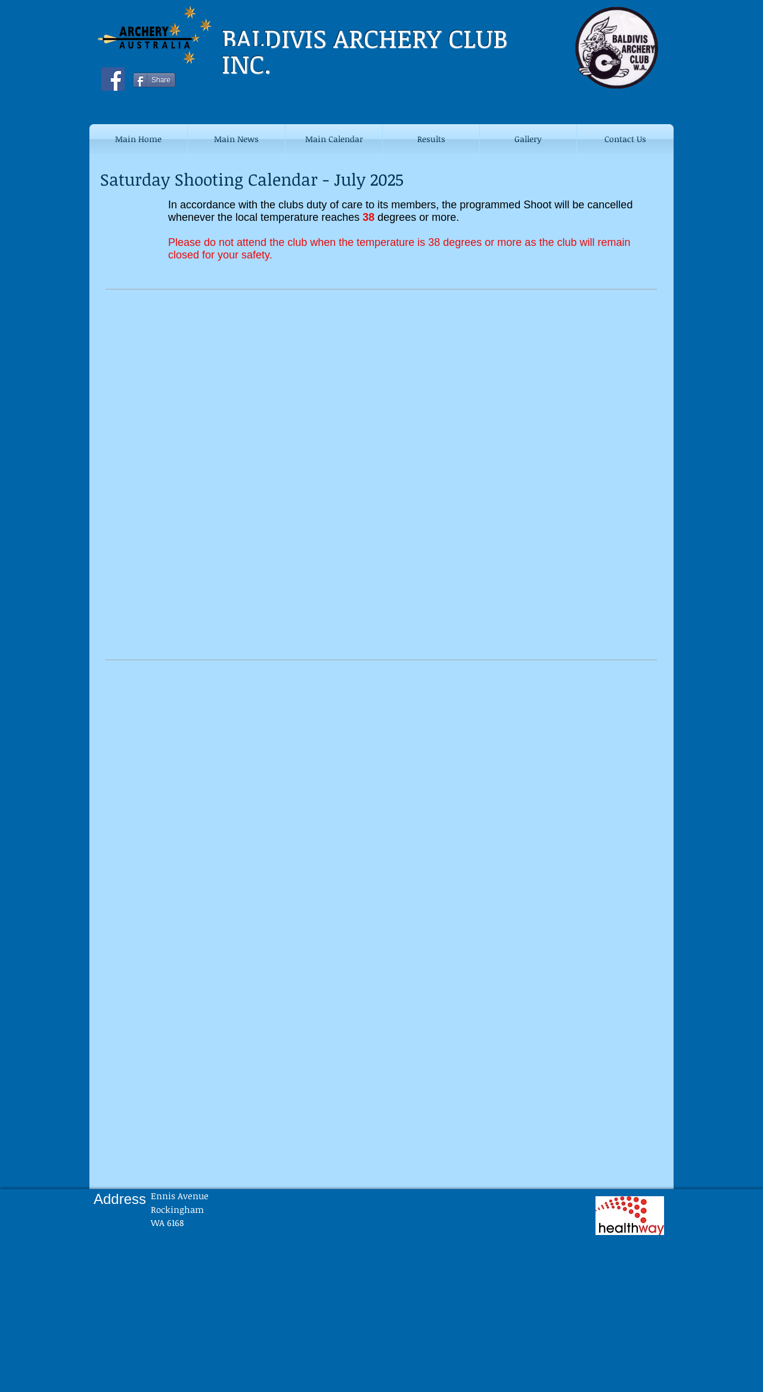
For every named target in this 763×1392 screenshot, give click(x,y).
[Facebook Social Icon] (113, 79)
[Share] (154, 80)
